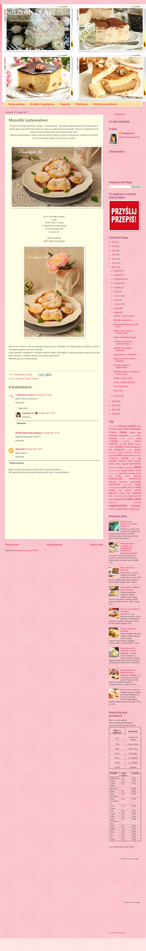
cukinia (138, 438)
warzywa (137, 502)
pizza (128, 476)
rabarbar (138, 484)
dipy (120, 444)
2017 (114, 267)
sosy (120, 490)
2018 (114, 263)
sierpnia (117, 287)
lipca (116, 291)
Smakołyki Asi (30, 12)
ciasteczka (20, 379)
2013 (114, 414)
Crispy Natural (126, 438)
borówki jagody (116, 429)
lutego (116, 312)
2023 (114, 242)
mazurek (137, 461)
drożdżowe (120, 446)
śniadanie (136, 493)
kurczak (124, 458)
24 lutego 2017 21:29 (51, 433)
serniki (112, 490)
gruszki (130, 450)
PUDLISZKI (128, 484)
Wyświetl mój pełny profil (129, 137)
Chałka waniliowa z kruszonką (128, 630)
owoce (131, 470)
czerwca (117, 296)
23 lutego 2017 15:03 (43, 395)
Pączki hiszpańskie (121, 386)
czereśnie (126, 441)
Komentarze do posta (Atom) (26, 550)
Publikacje (81, 104)
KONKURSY (113, 458)
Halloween (112, 452)
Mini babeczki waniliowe (130, 690)
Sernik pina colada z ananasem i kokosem (128, 649)
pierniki (132, 473)
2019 (114, 259)
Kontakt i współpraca (42, 104)
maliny (130, 461)
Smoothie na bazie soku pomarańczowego (123, 342)
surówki (128, 490)
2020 (114, 255)
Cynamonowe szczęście (24, 395)
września (117, 283)
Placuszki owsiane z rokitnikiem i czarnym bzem (127, 373)
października (119, 279)
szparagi (122, 493)
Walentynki (113, 502)
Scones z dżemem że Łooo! (124, 382)
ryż (133, 487)
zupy (138, 509)
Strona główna (16, 104)
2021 (114, 251)
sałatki (138, 487)
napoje (120, 467)
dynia (128, 447)
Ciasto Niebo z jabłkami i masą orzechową (130, 588)
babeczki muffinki (127, 426)
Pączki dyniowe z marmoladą (125, 354)
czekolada (113, 441)
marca (116, 308)
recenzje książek (114, 487)
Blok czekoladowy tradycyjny (127, 569)
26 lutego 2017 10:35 (34, 449)
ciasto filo (132, 435)
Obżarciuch (20, 449)
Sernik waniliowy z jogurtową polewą (127, 671)
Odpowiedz (19, 403)
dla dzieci (129, 443)
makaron (113, 461)
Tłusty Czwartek (31, 379)
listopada (118, 275)
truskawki (118, 499)
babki (139, 426)
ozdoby (138, 470)
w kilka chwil (132, 499)
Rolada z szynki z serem (123, 378)
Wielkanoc (136, 505)
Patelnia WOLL (114, 473)
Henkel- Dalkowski (124, 452)
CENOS (112, 432)
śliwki (128, 493)
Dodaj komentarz (17, 463)
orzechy (124, 470)
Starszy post (96, 544)
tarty (110, 496)
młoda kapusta (122, 464)
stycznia (117, 396)
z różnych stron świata (124, 509)
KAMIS (119, 455)
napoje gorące (129, 468)
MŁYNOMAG (135, 464)
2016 (114, 401)
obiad (137, 467)
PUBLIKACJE (114, 484)
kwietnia (117, 304)
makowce (122, 461)
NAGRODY (113, 468)
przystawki (136, 481)
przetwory (124, 482)
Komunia (138, 455)
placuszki (137, 476)
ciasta (122, 432)
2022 (114, 246)
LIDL (133, 458)
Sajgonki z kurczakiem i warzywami (123, 349)
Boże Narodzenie (133, 429)
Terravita (125, 496)
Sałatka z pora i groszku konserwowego (123, 332)
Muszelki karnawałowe (123, 320)
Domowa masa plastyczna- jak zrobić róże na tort (128, 524)
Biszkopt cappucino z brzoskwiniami (122, 366)
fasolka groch (136, 447)
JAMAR (112, 455)
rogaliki (124, 487)
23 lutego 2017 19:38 (46, 413)
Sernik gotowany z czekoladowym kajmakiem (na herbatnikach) (127, 547)
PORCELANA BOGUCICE (125, 478)
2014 (114, 410)
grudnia (117, 271)
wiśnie (111, 509)
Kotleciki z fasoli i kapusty (124, 316)
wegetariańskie (118, 505)
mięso (111, 463)
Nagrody (65, 104)
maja (116, 300)
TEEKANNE (117, 496)
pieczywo (123, 473)
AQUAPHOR (113, 426)
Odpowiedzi (23, 408)
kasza (132, 455)
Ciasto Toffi (118, 391)
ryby (129, 487)
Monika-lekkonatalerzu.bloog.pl (28, 433)
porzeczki (112, 482)
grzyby (138, 449)
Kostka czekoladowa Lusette (125, 337)
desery (138, 441)
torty (111, 499)
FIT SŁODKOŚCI (117, 450)
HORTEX (137, 452)
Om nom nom (114, 470)
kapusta (126, 455)
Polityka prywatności (105, 104)
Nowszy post (12, 544)
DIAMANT (113, 444)
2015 (114, 405)
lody (139, 458)
